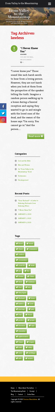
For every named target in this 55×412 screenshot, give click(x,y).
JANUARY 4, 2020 (24, 222)
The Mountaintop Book (18, 391)
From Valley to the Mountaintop (21, 3)
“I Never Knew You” (25, 210)
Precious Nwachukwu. (30, 399)
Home (12, 388)
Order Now (30, 394)
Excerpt (32, 391)
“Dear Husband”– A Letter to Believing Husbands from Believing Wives (28, 203)
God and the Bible (26, 57)
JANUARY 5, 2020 (24, 218)
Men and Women (24, 165)
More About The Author (26, 388)
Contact (20, 394)
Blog (12, 394)
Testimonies (22, 176)
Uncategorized (25, 60)
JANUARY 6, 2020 (24, 214)
